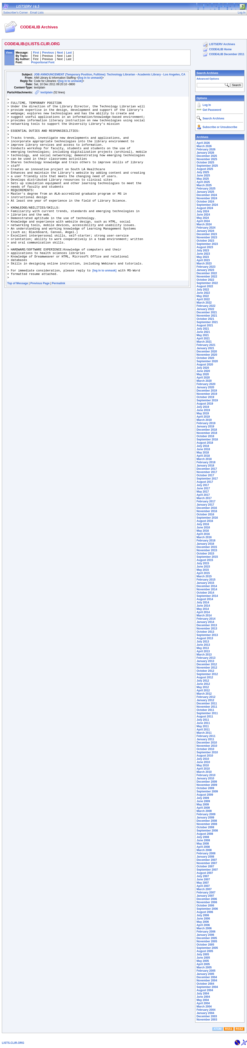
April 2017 (203, 495)
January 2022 (205, 309)
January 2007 (205, 895)
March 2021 (204, 341)
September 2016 (207, 517)
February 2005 (206, 970)
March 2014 (204, 615)
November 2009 (207, 785)
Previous (48, 52)
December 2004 (207, 977)
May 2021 (203, 335)
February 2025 (206, 188)
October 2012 (205, 671)
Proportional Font (43, 62)
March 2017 (204, 498)
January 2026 (205, 152)
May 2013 (203, 648)
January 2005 (205, 974)
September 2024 (207, 204)
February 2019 (206, 423)
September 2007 (207, 869)
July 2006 (203, 915)
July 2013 (203, 641)
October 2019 (205, 397)
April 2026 (203, 143)
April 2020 (203, 377)
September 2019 (207, 400)
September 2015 (207, 556)
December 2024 (207, 195)
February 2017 (206, 501)
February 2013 (206, 657)
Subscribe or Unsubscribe (220, 127)
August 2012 (205, 677)
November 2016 (207, 511)
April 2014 (203, 612)
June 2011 (203, 723)
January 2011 (205, 739)
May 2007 (203, 882)
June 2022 (203, 292)
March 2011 (204, 732)
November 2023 (207, 237)
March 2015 (204, 576)
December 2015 (207, 547)
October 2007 (205, 866)
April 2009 (203, 807)
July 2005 (203, 954)
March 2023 (204, 263)
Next (60, 52)
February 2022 (206, 306)
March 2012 (204, 693)
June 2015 (203, 566)
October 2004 (205, 983)
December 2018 (207, 429)
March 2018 (204, 459)
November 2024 (207, 198)
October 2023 (205, 240)
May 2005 (203, 961)
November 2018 (207, 433)
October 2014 (205, 592)
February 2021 (206, 345)
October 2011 (205, 710)
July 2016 (203, 524)
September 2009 (207, 791)
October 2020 (205, 358)
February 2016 (206, 540)
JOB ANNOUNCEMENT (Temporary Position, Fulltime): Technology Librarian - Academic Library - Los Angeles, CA (109, 74)
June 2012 (203, 684)
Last (69, 52)
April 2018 (203, 455)
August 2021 (205, 325)
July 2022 (203, 289)
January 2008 (205, 856)
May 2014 (203, 609)
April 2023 (203, 260)
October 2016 (205, 514)
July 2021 (203, 328)
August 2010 (205, 755)
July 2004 (203, 993)
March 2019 (204, 420)
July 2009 (203, 798)
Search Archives (207, 73)
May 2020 (203, 374)
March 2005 (204, 967)
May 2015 (203, 569)
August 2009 (205, 794)
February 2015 (206, 579)
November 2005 (207, 941)
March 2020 (204, 380)
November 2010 (207, 745)
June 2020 (203, 371)
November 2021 (207, 315)
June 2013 (203, 644)
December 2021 (207, 312)
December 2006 (207, 899)
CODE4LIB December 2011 (226, 54)
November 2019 (207, 394)
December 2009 (207, 781)
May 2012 (203, 687)
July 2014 (203, 602)
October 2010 (205, 749)
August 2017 (205, 481)
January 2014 (205, 622)
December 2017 (207, 468)
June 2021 (203, 332)
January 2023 (205, 270)
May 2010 (203, 765)
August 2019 (205, 403)
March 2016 (204, 537)
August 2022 (205, 286)
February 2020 (206, 384)
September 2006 (207, 908)
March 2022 (204, 302)
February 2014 (206, 618)
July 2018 (203, 446)
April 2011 (203, 729)
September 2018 (207, 439)
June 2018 (203, 449)
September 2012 (207, 674)
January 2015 (205, 583)
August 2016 (205, 521)
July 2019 (203, 407)
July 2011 (203, 719)
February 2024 (206, 227)
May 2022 (203, 296)
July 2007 (203, 876)
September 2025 (207, 165)
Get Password (212, 110)
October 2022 (205, 279)
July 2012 (203, 680)
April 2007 (203, 886)
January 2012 (205, 700)
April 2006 (203, 925)
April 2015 (203, 573)
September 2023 (207, 244)
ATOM (217, 1029)
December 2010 (207, 742)
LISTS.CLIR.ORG (13, 1043)
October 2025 (205, 162)
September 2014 (207, 596)
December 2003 (207, 1016)
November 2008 (207, 824)
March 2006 (204, 928)
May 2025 (203, 178)
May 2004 (203, 1000)
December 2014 (207, 586)
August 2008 (205, 833)
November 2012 (207, 667)
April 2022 (203, 299)
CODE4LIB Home (220, 49)
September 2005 (207, 948)
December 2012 (207, 664)
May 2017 (203, 491)
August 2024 (205, 208)
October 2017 (205, 475)
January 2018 (205, 465)
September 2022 (207, 283)
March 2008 (204, 850)
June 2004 (203, 996)
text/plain (46, 92)
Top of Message (17, 319)
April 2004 (203, 1003)
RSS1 (228, 1029)
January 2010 (205, 778)
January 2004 (205, 1013)
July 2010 (203, 759)
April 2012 (203, 690)
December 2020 (207, 351)
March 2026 (204, 146)
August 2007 (205, 873)
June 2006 (203, 918)
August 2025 (205, 169)
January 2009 (205, 817)
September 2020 (207, 361)
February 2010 (206, 775)
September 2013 (207, 635)
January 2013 (205, 661)
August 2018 (205, 442)
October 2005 (205, 944)
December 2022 (207, 273)
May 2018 (203, 452)
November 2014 (207, 589)
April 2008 (203, 847)
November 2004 (207, 980)
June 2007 (203, 879)
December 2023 (207, 234)
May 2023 (203, 257)
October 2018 (205, 436)
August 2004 (205, 990)
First (36, 52)
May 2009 (203, 804)
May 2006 (203, 921)
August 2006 (205, 912)
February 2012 (206, 697)
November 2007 (207, 863)
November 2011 (207, 706)
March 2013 (204, 654)
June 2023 (203, 253)
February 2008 (206, 853)
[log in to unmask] (90, 77)
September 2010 (207, 752)
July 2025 (203, 172)
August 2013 (205, 638)
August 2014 (205, 599)
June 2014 (203, 605)
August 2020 (205, 364)
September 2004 (207, 987)
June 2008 (203, 840)
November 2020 (207, 354)
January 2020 (205, 387)
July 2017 (203, 485)
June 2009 (203, 801)
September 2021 (207, 322)
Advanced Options (208, 78)
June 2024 (203, 214)
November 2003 (207, 1019)
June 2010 (203, 762)
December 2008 (207, 820)
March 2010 (204, 772)
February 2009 (206, 814)
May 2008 (203, 843)
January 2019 (205, 426)
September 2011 (207, 713)
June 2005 (203, 957)
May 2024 (203, 218)
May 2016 (203, 530)
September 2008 (207, 830)
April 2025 (203, 182)
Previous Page (40, 319)
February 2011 (206, 736)
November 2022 (207, 276)
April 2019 (203, 416)
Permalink (58, 319)
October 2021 (205, 319)
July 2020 (203, 367)
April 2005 (203, 964)
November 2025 (207, 159)
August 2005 (205, 951)
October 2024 (205, 201)
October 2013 (205, 631)
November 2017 (207, 472)
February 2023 (206, 266)
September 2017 (207, 478)
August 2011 (205, 716)
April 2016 (203, 534)
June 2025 (203, 175)
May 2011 (203, 726)
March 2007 (204, 889)
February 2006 (206, 931)
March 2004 (204, 1006)
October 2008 (205, 827)
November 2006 (207, 902)
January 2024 (205, 231)
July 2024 (203, 211)
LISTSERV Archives (222, 44)
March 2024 (204, 224)
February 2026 (206, 149)
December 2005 (207, 938)
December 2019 (207, 390)
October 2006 (205, 905)
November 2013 (207, 628)
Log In (207, 105)
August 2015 (205, 560)
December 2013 (207, 625)
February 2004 (206, 1009)
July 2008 (203, 837)
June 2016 (203, 527)
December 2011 (207, 703)
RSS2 (239, 1029)
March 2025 (204, 185)
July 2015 (203, 563)
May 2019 (203, 413)
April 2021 (203, 338)
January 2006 (205, 934)
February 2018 (206, 462)
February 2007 (206, 892)
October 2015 (205, 553)
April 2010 (203, 768)
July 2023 (203, 250)
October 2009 (205, 788)
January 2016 (205, 543)
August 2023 (205, 247)
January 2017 (205, 504)
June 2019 (203, 410)
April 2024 (203, 221)
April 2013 (203, 651)
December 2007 (207, 860)
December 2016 (207, 508)
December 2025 (207, 156)
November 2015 (207, 550)
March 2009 (204, 811)
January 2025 (205, 191)
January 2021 (205, 348)
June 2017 (203, 488)
